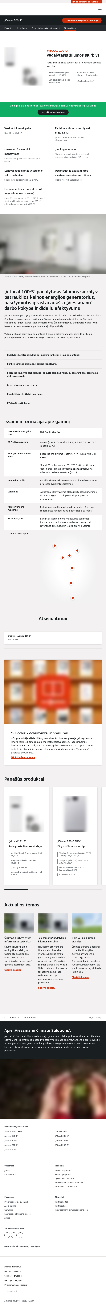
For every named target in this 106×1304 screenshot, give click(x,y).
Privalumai (22, 28)
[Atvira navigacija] (100, 9)
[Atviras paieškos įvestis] (94, 9)
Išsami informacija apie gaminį (46, 28)
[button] (95, 1017)
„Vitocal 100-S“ (30, 1017)
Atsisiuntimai (70, 28)
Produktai (14, 1017)
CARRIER (31, 1301)
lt (5, 1017)
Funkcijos (8, 28)
